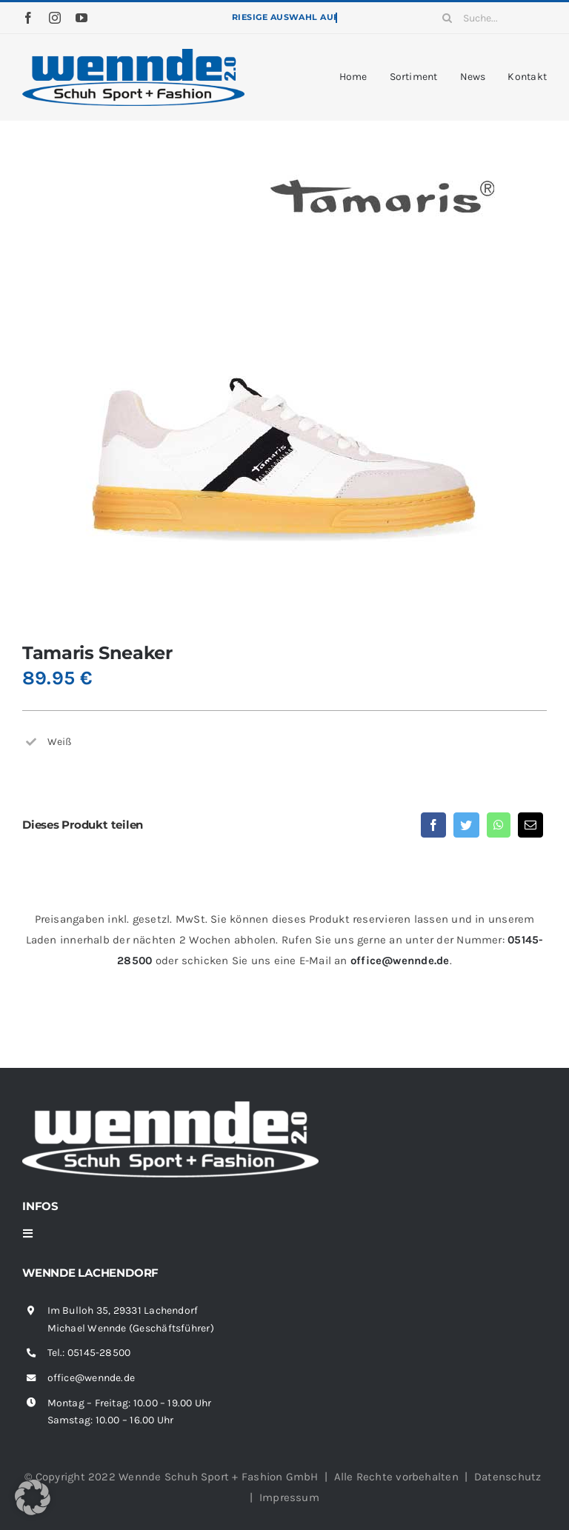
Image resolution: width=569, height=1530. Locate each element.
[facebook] (28, 18)
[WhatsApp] (498, 825)
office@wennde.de (400, 960)
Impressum (289, 1497)
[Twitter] (466, 825)
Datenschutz (507, 1476)
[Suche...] (489, 17)
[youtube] (81, 18)
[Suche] (446, 17)
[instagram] (55, 18)
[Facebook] (433, 825)
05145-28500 (98, 1352)
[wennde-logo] (133, 54)
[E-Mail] (530, 825)
